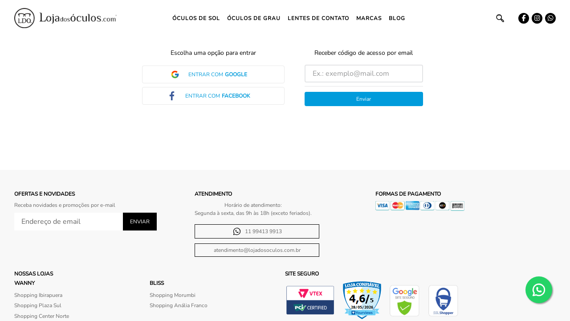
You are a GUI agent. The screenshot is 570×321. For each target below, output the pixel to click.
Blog (397, 18)
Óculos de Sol (196, 18)
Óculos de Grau (254, 18)
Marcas (369, 18)
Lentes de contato (318, 18)
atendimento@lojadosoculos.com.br (257, 250)
